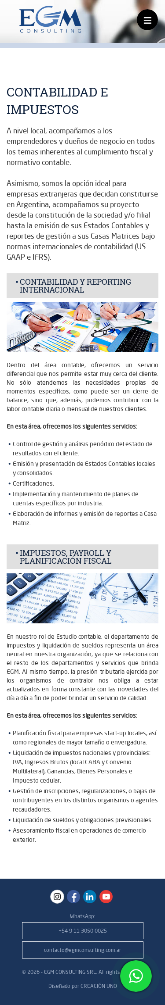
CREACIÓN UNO (99, 986)
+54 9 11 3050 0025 (83, 930)
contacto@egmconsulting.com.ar (82, 950)
